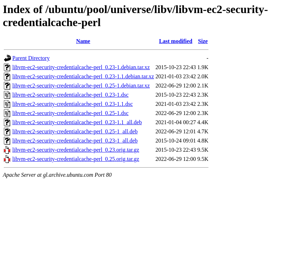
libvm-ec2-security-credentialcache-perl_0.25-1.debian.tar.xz (81, 86)
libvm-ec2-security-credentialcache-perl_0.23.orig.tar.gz (75, 150)
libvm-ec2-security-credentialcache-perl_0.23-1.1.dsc (72, 104)
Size (203, 41)
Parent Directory (31, 58)
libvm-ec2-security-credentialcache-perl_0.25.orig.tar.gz (75, 159)
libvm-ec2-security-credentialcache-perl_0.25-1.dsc (70, 113)
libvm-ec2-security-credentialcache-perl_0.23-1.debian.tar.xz (81, 67)
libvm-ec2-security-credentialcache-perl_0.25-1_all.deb (75, 131)
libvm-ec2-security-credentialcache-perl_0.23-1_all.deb (75, 141)
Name (83, 41)
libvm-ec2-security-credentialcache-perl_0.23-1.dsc (70, 95)
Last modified (175, 41)
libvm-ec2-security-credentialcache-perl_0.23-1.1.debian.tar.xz (83, 76)
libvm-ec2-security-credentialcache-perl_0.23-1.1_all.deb (77, 122)
